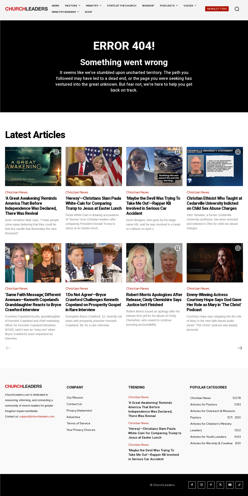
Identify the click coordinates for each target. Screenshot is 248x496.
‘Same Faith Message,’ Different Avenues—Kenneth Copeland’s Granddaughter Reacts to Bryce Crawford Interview (33, 302)
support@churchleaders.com (37, 416)
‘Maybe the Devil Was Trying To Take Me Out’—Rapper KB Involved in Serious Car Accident (153, 206)
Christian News (16, 192)
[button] (237, 9)
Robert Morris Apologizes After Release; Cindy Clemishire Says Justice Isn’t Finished (154, 299)
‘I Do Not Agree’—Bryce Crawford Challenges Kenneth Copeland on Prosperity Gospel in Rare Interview (93, 302)
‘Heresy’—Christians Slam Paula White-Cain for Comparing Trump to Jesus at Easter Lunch (94, 203)
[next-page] (239, 348)
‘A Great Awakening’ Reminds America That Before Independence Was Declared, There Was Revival (31, 206)
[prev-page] (8, 348)
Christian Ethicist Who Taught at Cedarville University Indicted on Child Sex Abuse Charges (214, 203)
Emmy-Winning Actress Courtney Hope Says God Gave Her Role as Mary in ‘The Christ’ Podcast (214, 302)
